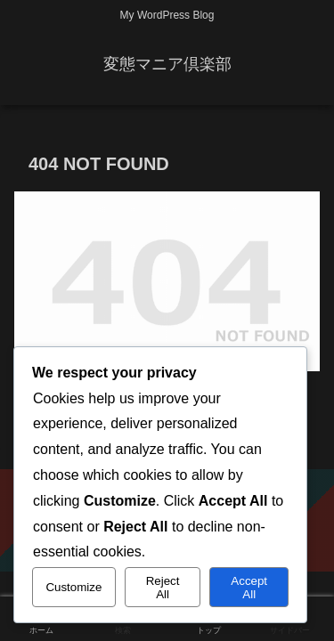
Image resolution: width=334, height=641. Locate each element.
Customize (73, 587)
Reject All (163, 587)
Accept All (249, 587)
